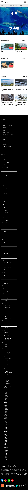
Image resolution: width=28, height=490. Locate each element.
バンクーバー (7, 267)
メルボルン (7, 254)
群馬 (5, 446)
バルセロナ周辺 (8, 372)
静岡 (5, 434)
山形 (5, 414)
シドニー (6, 300)
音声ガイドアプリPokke (8, 125)
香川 (5, 421)
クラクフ (6, 162)
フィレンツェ (7, 386)
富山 (5, 406)
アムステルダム (8, 311)
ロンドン (6, 360)
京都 (5, 451)
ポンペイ (6, 380)
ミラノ (6, 384)
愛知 (5, 444)
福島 (5, 404)
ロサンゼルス (7, 335)
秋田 (5, 402)
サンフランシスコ (8, 339)
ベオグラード (7, 188)
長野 (5, 443)
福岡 (5, 422)
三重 (5, 454)
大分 (5, 425)
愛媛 (5, 427)
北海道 (6, 450)
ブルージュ (7, 305)
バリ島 (6, 212)
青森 (5, 418)
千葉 (5, 428)
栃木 (5, 431)
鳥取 (5, 395)
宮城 (16, 5)
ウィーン (6, 253)
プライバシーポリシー (7, 142)
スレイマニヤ (7, 262)
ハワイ (6, 336)
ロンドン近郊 (7, 358)
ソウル (6, 323)
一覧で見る (24, 40)
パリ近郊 (6, 364)
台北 (5, 346)
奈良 (5, 438)
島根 (5, 457)
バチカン (6, 381)
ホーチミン (7, 296)
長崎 (5, 456)
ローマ (6, 387)
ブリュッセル (7, 307)
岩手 (5, 417)
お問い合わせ (5, 137)
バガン (6, 220)
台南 (5, 344)
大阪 (5, 448)
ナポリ (6, 378)
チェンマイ (7, 350)
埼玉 (5, 412)
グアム (6, 332)
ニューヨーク (7, 334)
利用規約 (5, 139)
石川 (5, 437)
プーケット (7, 352)
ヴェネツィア (7, 383)
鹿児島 (6, 396)
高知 (5, 399)
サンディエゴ (7, 338)
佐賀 (5, 393)
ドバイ (6, 172)
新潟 (5, 440)
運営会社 (5, 144)
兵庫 (5, 430)
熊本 (5, 408)
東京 (5, 459)
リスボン (6, 327)
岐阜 (5, 411)
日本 (11, 5)
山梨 (5, 453)
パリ (5, 366)
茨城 (5, 441)
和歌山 (6, 409)
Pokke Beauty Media (7, 146)
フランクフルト (8, 318)
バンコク (6, 353)
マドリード (7, 371)
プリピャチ (7, 183)
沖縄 (5, 424)
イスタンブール (8, 291)
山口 (5, 398)
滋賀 (5, 415)
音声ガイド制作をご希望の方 (9, 134)
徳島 (5, 392)
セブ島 (6, 283)
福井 (5, 405)
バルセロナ (7, 374)
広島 (5, 435)
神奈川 (6, 447)
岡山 (5, 433)
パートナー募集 (6, 132)
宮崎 (5, 401)
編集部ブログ (5, 127)
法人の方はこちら (6, 130)
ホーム (2, 5)
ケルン (6, 316)
